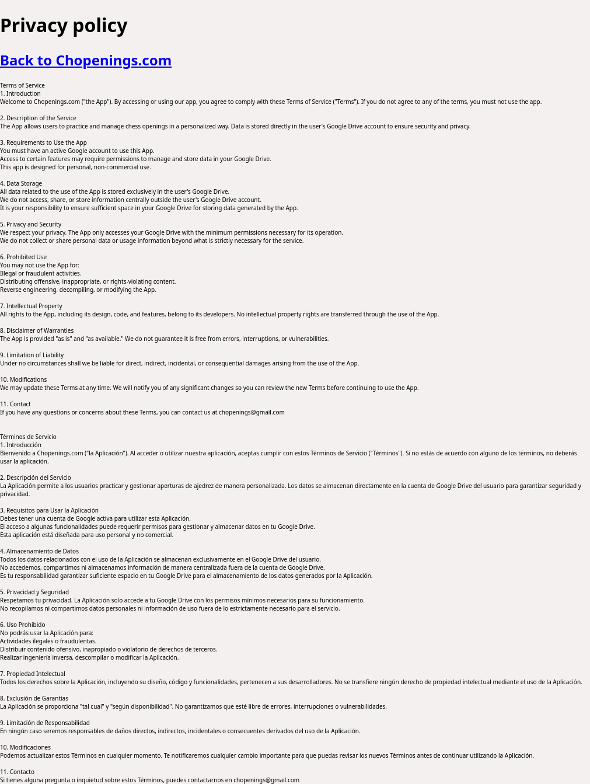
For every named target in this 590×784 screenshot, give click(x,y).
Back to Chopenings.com (86, 59)
